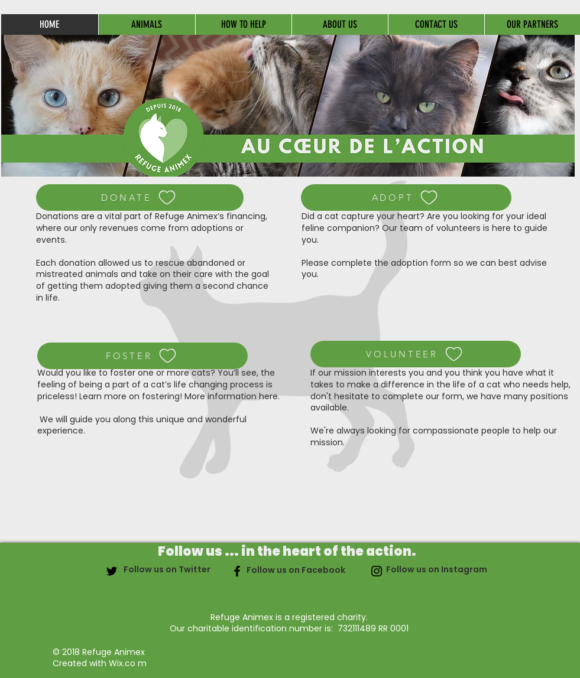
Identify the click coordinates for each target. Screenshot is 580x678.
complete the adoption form (392, 263)
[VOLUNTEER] (415, 354)
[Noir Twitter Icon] (112, 571)
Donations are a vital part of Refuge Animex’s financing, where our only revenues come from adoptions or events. (151, 227)
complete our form (422, 396)
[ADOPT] (406, 197)
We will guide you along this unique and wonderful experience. (142, 425)
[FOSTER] (142, 356)
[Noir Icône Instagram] (377, 571)
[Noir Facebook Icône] (237, 571)
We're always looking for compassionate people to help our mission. (433, 436)
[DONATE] (140, 197)
